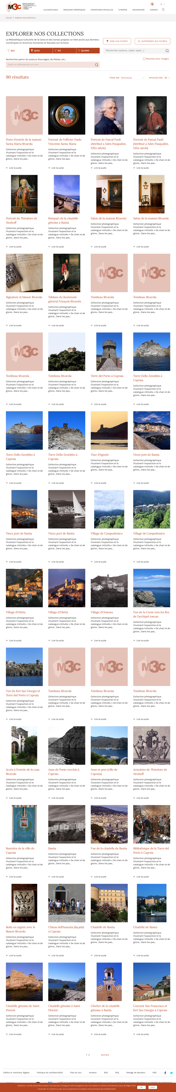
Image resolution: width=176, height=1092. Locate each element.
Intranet (93, 1072)
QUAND (83, 50)
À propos (123, 10)
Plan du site (75, 1072)
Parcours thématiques (74, 10)
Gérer (153, 1087)
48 (165, 77)
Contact (154, 10)
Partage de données (135, 1072)
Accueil (9, 18)
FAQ (117, 1072)
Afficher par (156, 78)
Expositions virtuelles (102, 10)
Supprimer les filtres (152, 41)
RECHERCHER (139, 10)
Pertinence (126, 77)
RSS (106, 1072)
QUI (11, 50)
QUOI (35, 50)
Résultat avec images (156, 58)
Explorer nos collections (25, 18)
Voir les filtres (117, 41)
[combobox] (133, 50)
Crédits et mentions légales (16, 1072)
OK (141, 1087)
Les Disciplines (50, 10)
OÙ (57, 50)
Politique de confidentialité (50, 1072)
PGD (154, 1072)
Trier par (114, 78)
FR (161, 4)
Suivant (105, 1054)
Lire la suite (15, 167)
